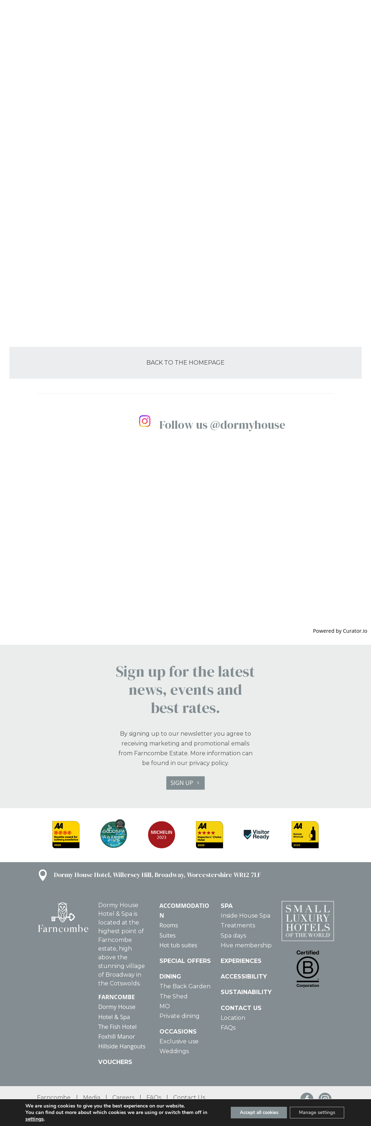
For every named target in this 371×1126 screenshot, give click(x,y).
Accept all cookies (249, 1112)
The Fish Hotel (117, 1027)
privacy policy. (209, 763)
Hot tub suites (178, 945)
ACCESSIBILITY (244, 976)
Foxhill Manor (116, 1036)
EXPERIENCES (241, 960)
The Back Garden (184, 986)
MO (164, 1006)
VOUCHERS (115, 1062)
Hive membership (246, 945)
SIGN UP (181, 783)
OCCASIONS (178, 1031)
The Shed (173, 996)
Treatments (238, 925)
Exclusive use (179, 1041)
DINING (170, 976)
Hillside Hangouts (121, 1046)
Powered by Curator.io (340, 630)
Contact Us (189, 1097)
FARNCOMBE (116, 997)
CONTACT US (241, 1008)
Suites (167, 935)
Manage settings (314, 1112)
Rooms (168, 925)
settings (40, 1119)
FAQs (228, 1027)
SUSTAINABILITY (246, 992)
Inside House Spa (245, 915)
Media (91, 1097)
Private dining (179, 1016)
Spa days (233, 935)
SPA (227, 905)
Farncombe (54, 1097)
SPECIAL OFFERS (185, 960)
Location (233, 1017)
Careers (123, 1097)
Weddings (174, 1051)
